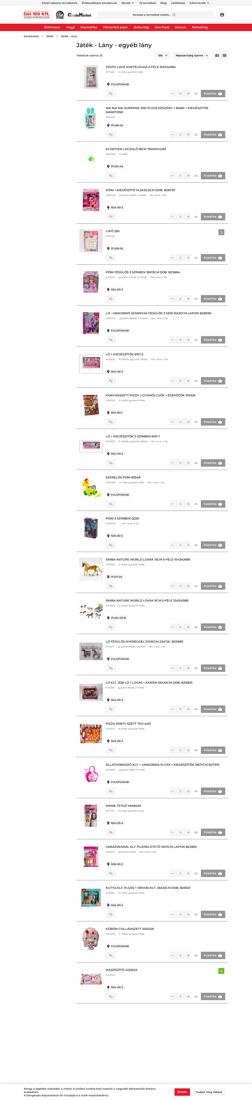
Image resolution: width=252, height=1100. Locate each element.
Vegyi (70, 27)
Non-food (162, 27)
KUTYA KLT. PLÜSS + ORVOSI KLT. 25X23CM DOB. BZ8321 (156, 888)
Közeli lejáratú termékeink (59, 3)
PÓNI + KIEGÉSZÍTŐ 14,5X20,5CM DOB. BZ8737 (149, 190)
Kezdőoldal (31, 36)
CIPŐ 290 (121, 231)
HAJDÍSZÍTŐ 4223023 (130, 970)
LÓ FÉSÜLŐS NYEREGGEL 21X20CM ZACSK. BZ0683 (153, 641)
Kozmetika (89, 27)
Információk (198, 3)
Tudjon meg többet (209, 1092)
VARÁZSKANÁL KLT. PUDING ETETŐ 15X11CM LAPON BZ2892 (160, 847)
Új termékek (147, 3)
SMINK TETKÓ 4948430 (132, 806)
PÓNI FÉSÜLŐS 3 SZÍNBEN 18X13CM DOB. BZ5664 (151, 272)
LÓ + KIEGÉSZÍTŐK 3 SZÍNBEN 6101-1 (141, 436)
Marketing (200, 27)
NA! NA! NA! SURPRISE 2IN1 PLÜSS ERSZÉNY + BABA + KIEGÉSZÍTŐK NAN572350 (165, 110)
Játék (49, 36)
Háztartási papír (115, 27)
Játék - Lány (69, 36)
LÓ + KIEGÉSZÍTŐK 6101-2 (133, 354)
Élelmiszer (52, 27)
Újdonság (36, 61)
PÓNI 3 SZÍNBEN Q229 (131, 518)
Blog (163, 3)
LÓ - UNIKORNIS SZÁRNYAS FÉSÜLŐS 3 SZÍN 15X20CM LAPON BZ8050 (167, 313)
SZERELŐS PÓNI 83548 (131, 477)
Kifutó (34, 67)
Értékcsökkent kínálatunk (99, 3)
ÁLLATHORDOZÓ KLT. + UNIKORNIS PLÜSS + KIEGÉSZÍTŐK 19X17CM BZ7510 (165, 767)
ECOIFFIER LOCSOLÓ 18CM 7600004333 (144, 149)
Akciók (125, 3)
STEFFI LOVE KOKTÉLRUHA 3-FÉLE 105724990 (149, 67)
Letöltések (178, 3)
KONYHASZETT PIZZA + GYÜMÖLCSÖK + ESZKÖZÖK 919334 (159, 395)
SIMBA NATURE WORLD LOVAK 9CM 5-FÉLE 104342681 (155, 600)
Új (222, 970)
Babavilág (141, 27)
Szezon (180, 27)
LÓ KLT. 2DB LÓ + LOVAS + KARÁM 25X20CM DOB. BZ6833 (157, 682)
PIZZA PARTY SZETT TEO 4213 (136, 723)
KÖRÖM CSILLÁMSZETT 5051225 (138, 929)
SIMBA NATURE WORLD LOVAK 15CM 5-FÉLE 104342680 (156, 559)
